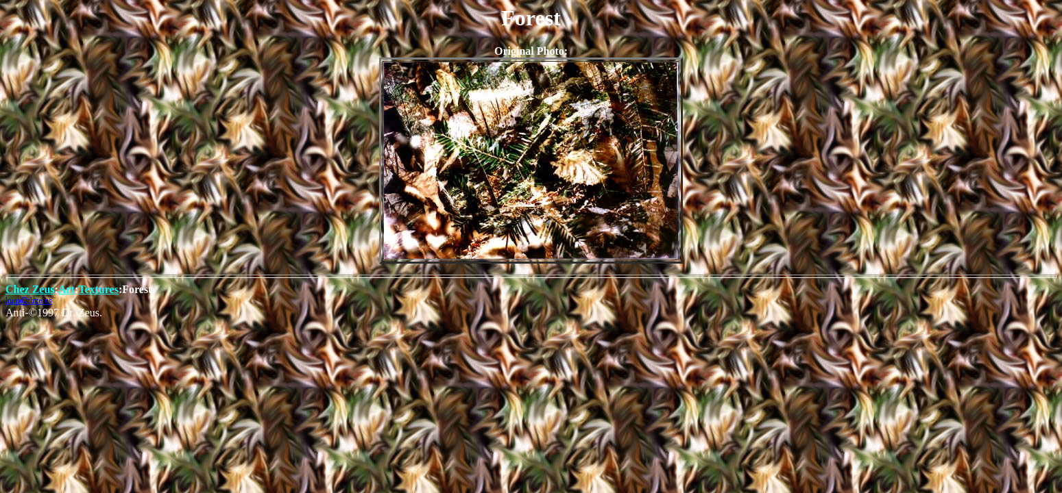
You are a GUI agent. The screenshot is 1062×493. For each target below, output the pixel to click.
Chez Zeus (30, 289)
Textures (98, 289)
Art (66, 289)
